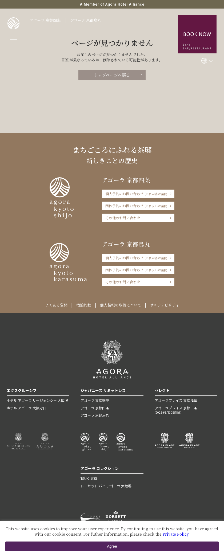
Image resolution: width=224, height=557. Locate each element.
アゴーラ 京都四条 (45, 20)
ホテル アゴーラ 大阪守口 (26, 407)
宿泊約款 (83, 305)
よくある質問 (56, 305)
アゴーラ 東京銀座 (95, 400)
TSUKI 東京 (89, 478)
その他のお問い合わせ (122, 217)
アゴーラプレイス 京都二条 (186, 409)
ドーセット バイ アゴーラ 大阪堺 (106, 485)
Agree (112, 546)
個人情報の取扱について (120, 305)
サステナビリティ (164, 305)
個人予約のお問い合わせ (136, 193)
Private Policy (176, 534)
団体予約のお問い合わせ (136, 205)
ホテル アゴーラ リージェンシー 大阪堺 (37, 400)
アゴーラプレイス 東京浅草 (176, 400)
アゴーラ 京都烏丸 (85, 20)
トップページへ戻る (112, 75)
